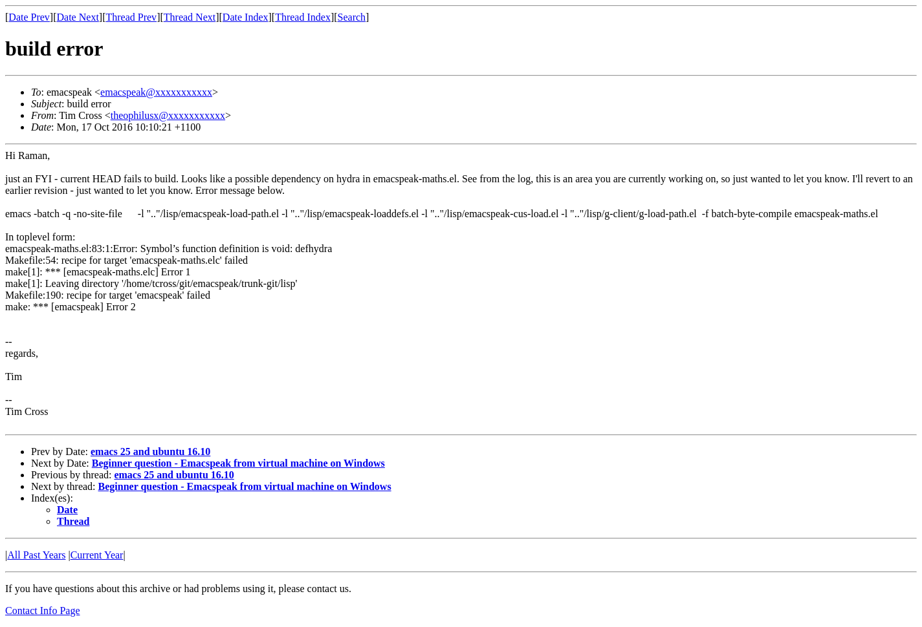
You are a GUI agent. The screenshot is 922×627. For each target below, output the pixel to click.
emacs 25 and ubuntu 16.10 (150, 451)
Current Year (97, 554)
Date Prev (29, 17)
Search (352, 17)
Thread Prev (131, 17)
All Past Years (36, 554)
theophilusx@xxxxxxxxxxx (168, 115)
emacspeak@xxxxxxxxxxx (156, 92)
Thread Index (303, 17)
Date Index (246, 17)
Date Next (78, 17)
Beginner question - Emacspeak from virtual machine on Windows (238, 463)
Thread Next (189, 17)
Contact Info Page (42, 610)
